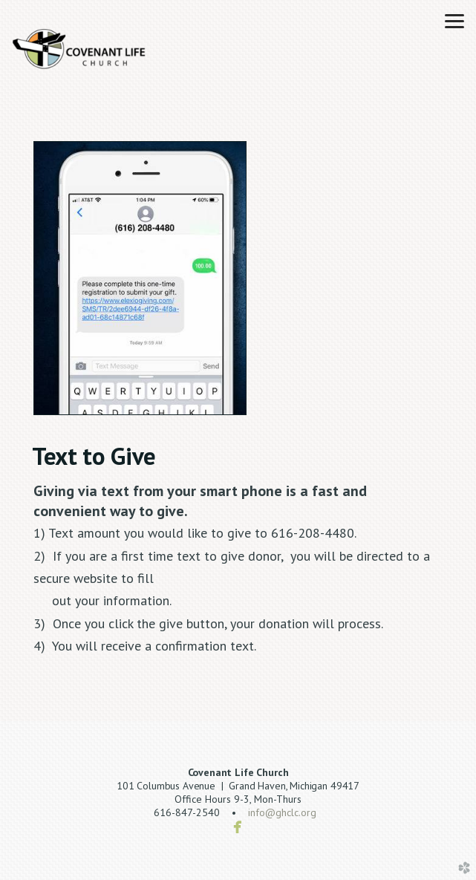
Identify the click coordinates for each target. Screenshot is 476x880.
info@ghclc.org (282, 812)
